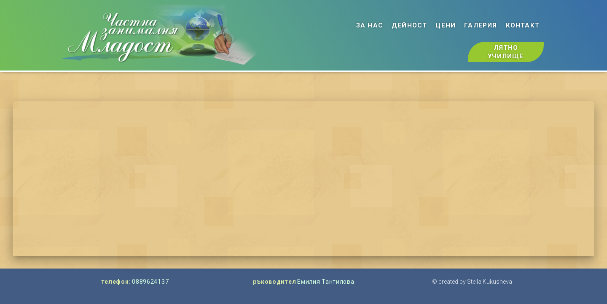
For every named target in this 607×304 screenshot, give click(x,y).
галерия (480, 25)
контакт (523, 25)
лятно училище (506, 52)
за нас (369, 25)
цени (445, 25)
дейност (409, 25)
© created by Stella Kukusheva (472, 281)
